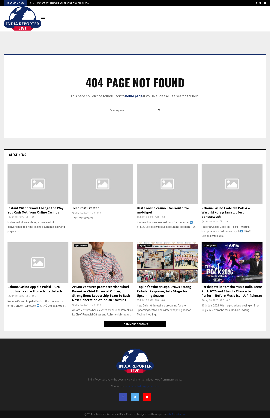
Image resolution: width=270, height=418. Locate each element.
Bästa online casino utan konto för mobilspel (163, 210)
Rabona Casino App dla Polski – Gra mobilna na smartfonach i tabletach (35, 289)
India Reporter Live (176, 414)
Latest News (17, 154)
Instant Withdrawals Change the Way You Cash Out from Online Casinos (35, 210)
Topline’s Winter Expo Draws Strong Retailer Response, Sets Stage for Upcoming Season (164, 291)
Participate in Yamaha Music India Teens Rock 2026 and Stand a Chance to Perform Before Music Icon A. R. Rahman (232, 291)
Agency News (81, 246)
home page (133, 96)
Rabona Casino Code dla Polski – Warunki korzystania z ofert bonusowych (226, 212)
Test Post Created (86, 208)
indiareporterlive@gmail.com (142, 386)
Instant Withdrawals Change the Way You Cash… (63, 3)
